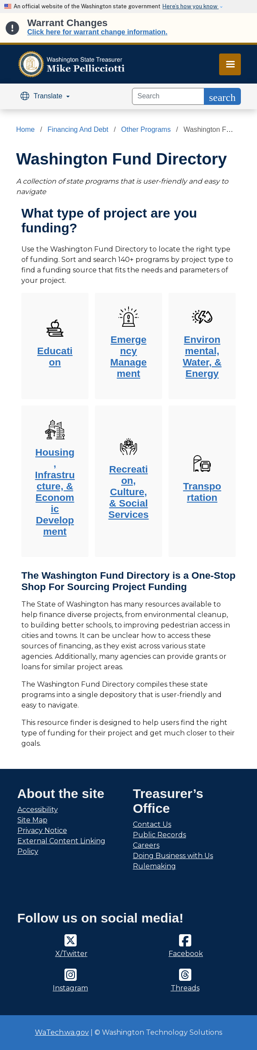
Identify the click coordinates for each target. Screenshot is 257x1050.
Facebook (186, 953)
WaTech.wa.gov (62, 1032)
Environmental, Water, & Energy (202, 356)
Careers (146, 845)
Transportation (202, 492)
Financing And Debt (77, 129)
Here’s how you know (190, 6)
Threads (185, 988)
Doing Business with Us (173, 856)
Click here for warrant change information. (97, 32)
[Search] (168, 96)
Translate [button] (42, 96)
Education (54, 357)
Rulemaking (154, 866)
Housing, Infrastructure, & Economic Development (54, 492)
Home (25, 129)
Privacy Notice (42, 830)
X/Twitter (71, 953)
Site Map (32, 820)
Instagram (70, 988)
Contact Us (152, 824)
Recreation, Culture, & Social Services (128, 492)
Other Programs (146, 129)
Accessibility (37, 809)
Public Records (159, 835)
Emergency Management (128, 356)
